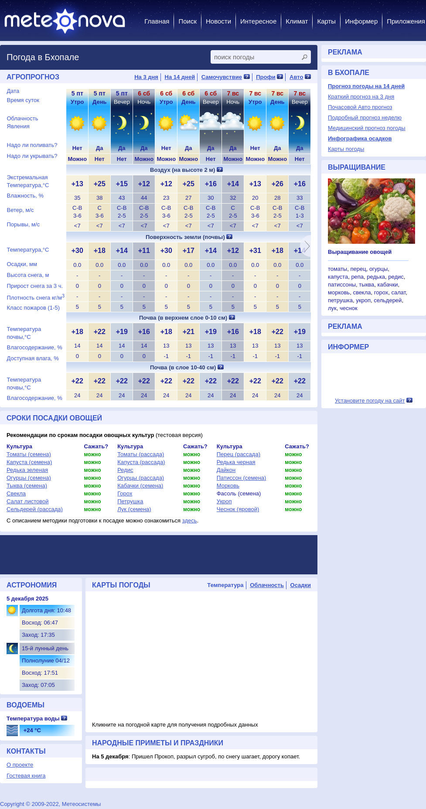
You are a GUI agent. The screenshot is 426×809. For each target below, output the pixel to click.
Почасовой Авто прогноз (360, 107)
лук (332, 308)
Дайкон (226, 470)
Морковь (228, 485)
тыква (366, 284)
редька (376, 276)
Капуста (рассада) (141, 462)
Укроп (224, 501)
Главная (156, 21)
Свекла (16, 493)
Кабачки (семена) (140, 485)
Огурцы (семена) (29, 477)
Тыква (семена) (27, 485)
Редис (125, 470)
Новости (218, 21)
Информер (361, 21)
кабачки (388, 284)
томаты (337, 269)
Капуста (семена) (29, 462)
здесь (189, 520)
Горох (124, 493)
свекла (362, 292)
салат (398, 292)
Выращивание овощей (360, 252)
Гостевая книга (26, 775)
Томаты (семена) (29, 454)
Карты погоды (346, 149)
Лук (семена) (134, 509)
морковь (339, 292)
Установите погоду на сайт (370, 400)
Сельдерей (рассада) (35, 509)
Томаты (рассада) (140, 454)
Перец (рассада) (238, 454)
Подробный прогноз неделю (365, 117)
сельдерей (388, 300)
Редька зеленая (27, 470)
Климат (297, 21)
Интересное (258, 21)
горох (381, 292)
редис (396, 276)
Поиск (187, 21)
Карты (326, 21)
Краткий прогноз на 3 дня (361, 96)
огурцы (378, 269)
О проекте (20, 764)
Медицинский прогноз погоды (367, 128)
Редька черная (236, 462)
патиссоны (342, 284)
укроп (363, 300)
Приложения (406, 21)
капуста (338, 276)
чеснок (349, 308)
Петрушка (130, 501)
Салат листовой (28, 501)
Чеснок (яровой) (238, 509)
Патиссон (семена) (241, 477)
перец (358, 269)
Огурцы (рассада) (140, 477)
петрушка (340, 300)
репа (357, 276)
